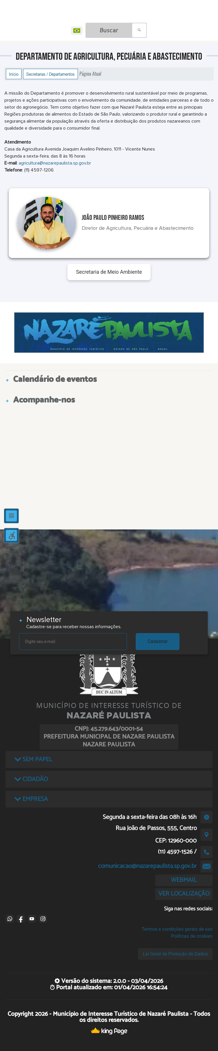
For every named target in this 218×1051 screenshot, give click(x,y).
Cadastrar (157, 641)
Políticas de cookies (191, 936)
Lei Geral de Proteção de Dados (175, 954)
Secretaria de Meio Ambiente (109, 272)
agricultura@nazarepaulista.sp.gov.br (55, 163)
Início (13, 74)
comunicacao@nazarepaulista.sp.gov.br (147, 866)
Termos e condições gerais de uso (177, 929)
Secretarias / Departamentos (50, 74)
